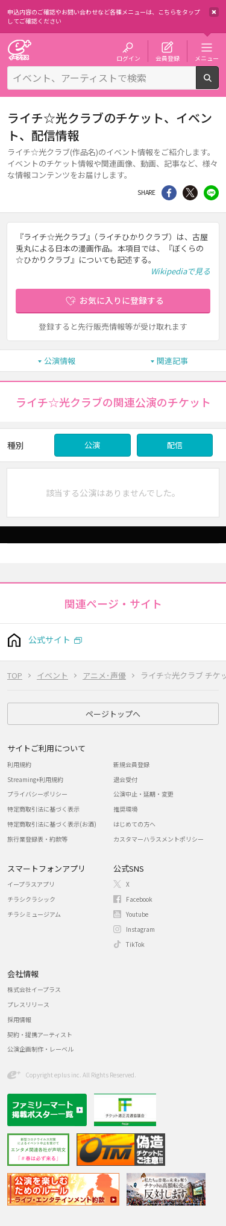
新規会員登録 (131, 764)
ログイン (128, 58)
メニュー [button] (207, 58)
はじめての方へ (134, 823)
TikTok (135, 944)
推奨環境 (125, 808)
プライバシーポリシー (37, 793)
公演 (92, 445)
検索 (218, 84)
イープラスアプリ (31, 884)
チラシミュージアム (34, 914)
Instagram (140, 929)
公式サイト (49, 639)
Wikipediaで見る (180, 271)
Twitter (190, 192)
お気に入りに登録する (122, 300)
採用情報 (19, 1019)
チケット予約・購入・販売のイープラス (19, 49)
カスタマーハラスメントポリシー (158, 838)
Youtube (137, 914)
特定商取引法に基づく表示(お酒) (51, 823)
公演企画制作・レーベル (40, 1048)
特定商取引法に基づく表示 (43, 808)
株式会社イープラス (34, 989)
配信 (175, 445)
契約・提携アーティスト (39, 1034)
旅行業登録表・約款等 (37, 838)
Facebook (139, 899)
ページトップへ (113, 713)
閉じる (214, 12)
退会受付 (125, 779)
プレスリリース (28, 1004)
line (211, 192)
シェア (169, 192)
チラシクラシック (31, 899)
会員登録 (167, 58)
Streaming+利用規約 (35, 779)
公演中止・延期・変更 (143, 793)
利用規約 (19, 764)
